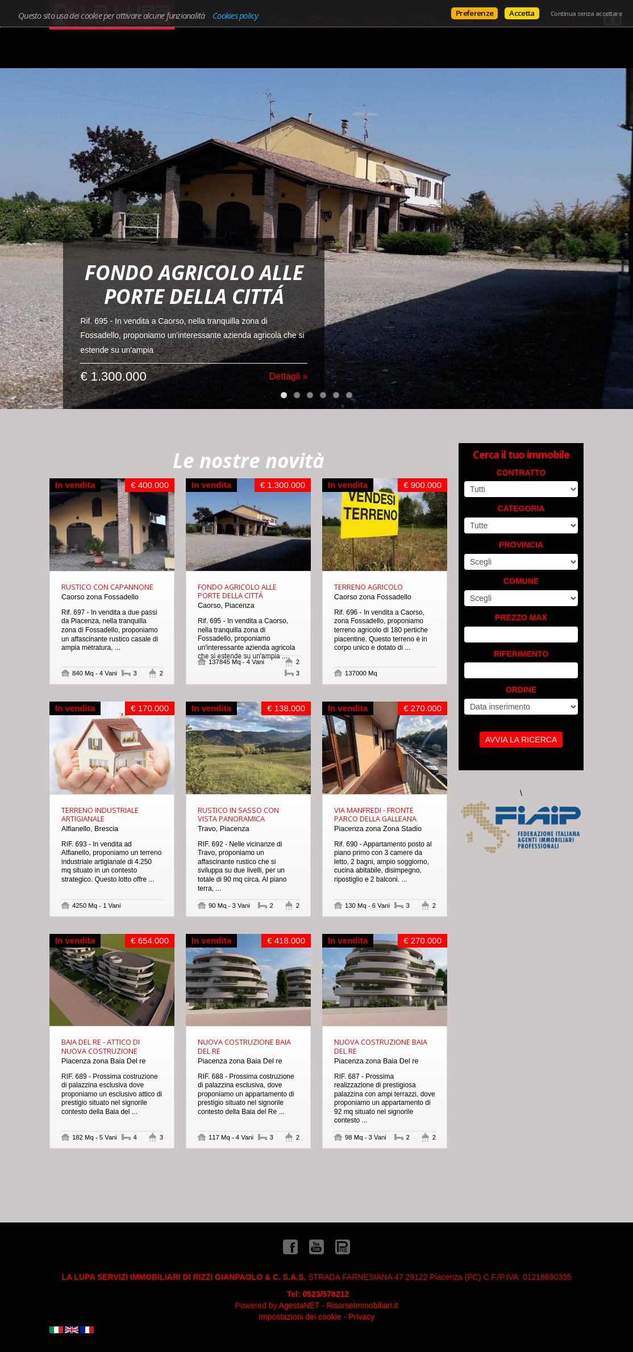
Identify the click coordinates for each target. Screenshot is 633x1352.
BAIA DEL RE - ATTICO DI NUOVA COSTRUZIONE (100, 1046)
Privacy (361, 1316)
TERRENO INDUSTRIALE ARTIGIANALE (100, 815)
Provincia (521, 544)
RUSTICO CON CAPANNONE (107, 587)
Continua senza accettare (586, 14)
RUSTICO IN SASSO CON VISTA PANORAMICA (238, 815)
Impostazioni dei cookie (300, 1316)
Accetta (521, 13)
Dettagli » (288, 360)
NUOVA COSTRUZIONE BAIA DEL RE (244, 1046)
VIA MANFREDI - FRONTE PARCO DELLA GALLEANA (375, 815)
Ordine (521, 689)
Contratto (521, 472)
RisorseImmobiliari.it (362, 1305)
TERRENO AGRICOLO (368, 587)
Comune (521, 581)
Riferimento (521, 653)
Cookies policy (236, 15)
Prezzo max (521, 617)
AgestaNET (299, 1305)
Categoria (521, 508)
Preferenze (474, 13)
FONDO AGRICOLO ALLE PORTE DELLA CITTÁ (237, 591)
